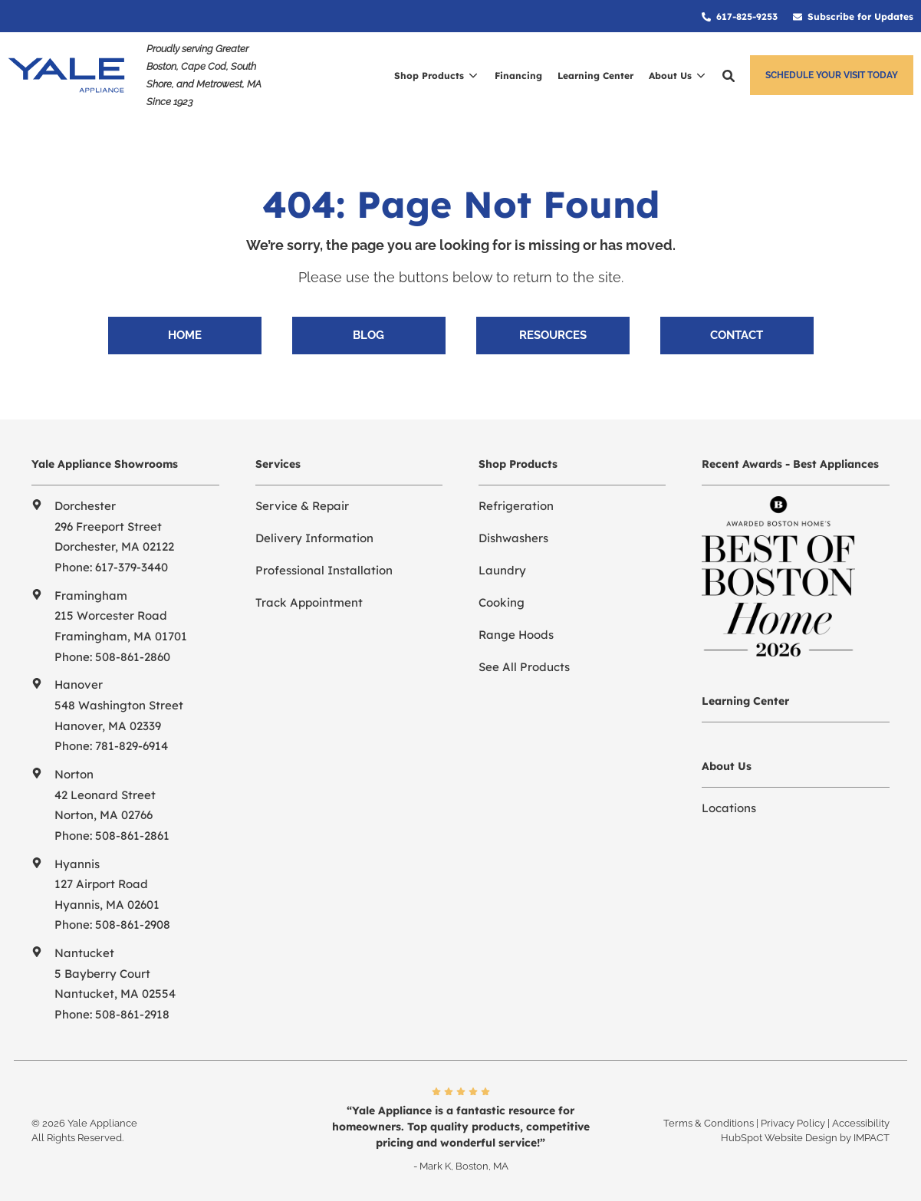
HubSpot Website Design (779, 1137)
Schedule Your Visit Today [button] (831, 75)
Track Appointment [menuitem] (309, 602)
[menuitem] (739, 16)
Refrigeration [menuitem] (516, 505)
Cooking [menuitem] (502, 602)
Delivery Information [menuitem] (314, 538)
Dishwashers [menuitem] (513, 538)
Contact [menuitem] (736, 335)
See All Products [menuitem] (524, 667)
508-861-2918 (132, 1014)
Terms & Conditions (708, 1123)
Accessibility (861, 1123)
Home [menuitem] (185, 335)
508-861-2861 (132, 835)
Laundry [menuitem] (502, 570)
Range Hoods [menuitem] (516, 634)
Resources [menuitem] (553, 335)
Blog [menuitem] (368, 335)
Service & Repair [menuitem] (302, 505)
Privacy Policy (793, 1123)
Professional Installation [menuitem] (324, 570)
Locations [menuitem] (729, 808)
